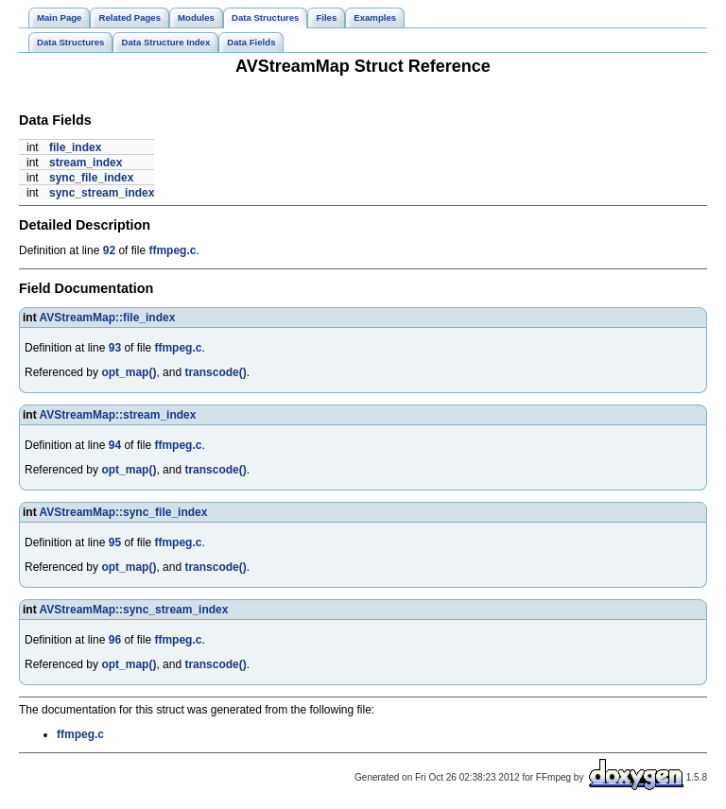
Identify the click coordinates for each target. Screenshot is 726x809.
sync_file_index (91, 177)
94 (115, 445)
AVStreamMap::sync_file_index (124, 512)
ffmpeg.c (172, 250)
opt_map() (128, 372)
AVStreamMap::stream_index (118, 415)
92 (109, 250)
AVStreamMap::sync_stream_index (134, 609)
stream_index (85, 162)
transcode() (215, 372)
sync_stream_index (101, 192)
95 (115, 542)
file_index (75, 147)
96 (115, 639)
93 (115, 347)
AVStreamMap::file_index (108, 317)
